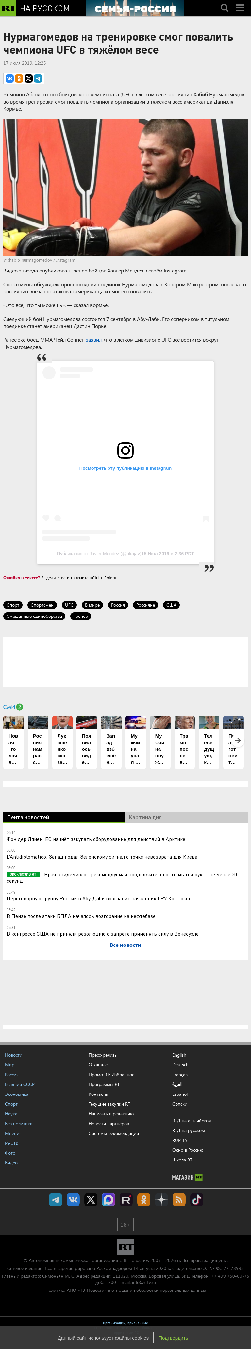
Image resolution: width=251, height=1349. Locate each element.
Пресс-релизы (103, 1055)
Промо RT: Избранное (111, 1074)
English (179, 1055)
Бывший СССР (20, 1084)
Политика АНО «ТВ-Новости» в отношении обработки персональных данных (125, 1290)
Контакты (98, 1094)
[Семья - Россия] (135, 8)
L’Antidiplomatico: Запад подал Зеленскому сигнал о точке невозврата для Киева (102, 856)
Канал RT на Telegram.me (55, 1199)
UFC (69, 605)
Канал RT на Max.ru (108, 1199)
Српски (179, 1104)
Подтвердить (173, 1338)
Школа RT (182, 1160)
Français (180, 1075)
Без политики (19, 1123)
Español (180, 1094)
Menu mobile (241, 2)
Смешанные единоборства (34, 616)
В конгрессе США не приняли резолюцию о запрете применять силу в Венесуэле (103, 933)
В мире (92, 605)
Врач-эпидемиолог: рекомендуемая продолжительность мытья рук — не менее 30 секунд (122, 877)
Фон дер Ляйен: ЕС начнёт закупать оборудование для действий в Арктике (96, 838)
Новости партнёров (109, 1123)
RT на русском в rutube (126, 1199)
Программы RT (104, 1084)
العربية (177, 1084)
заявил (94, 339)
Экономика (16, 1094)
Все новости (125, 944)
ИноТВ (11, 1143)
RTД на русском (188, 1130)
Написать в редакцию (111, 1113)
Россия (118, 605)
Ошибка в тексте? (21, 577)
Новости (13, 1055)
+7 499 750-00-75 (230, 1276)
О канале (98, 1064)
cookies (140, 1338)
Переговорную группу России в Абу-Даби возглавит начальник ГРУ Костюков (99, 898)
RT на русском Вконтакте (73, 1199)
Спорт (13, 605)
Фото (10, 1153)
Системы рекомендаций (114, 1133)
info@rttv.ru (144, 1282)
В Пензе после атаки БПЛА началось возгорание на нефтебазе (81, 916)
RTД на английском (192, 1120)
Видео (11, 1163)
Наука (11, 1113)
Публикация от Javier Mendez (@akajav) (99, 553)
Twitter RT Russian (90, 1199)
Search (224, 2)
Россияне (145, 605)
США (171, 605)
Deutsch (180, 1065)
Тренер (81, 616)
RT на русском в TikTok (196, 1199)
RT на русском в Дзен (161, 1199)
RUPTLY (180, 1140)
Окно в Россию (187, 1150)
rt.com (49, 1268)
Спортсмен (42, 605)
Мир (9, 1064)
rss (179, 1199)
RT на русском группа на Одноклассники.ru (143, 1199)
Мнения (13, 1133)
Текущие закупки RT (109, 1104)
